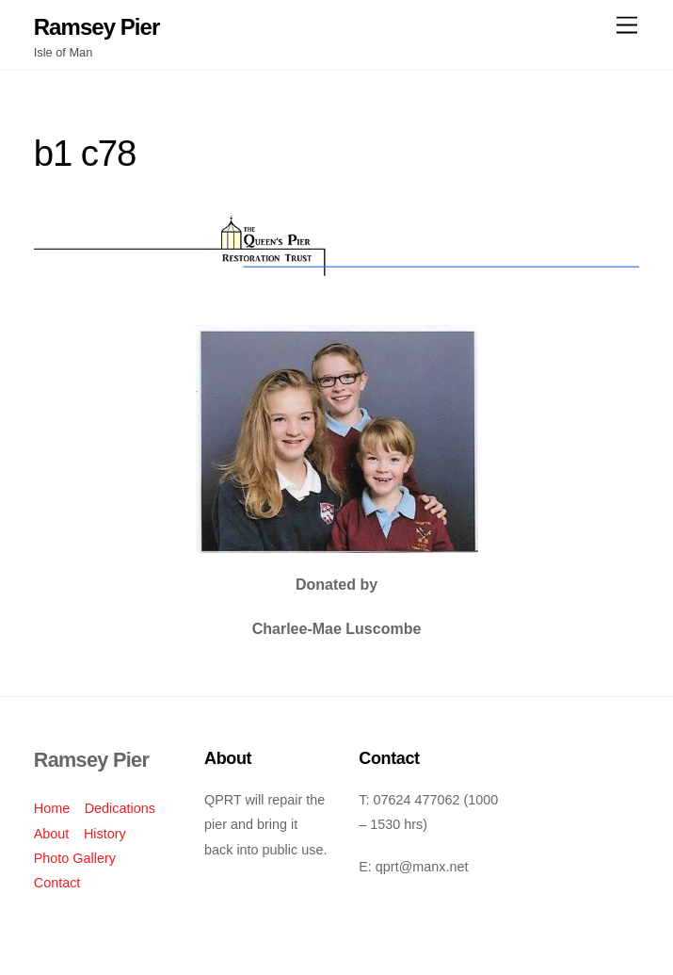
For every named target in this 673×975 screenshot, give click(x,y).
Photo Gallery (75, 858)
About (52, 833)
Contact (57, 882)
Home (52, 808)
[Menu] (627, 26)
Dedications (120, 808)
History (105, 833)
